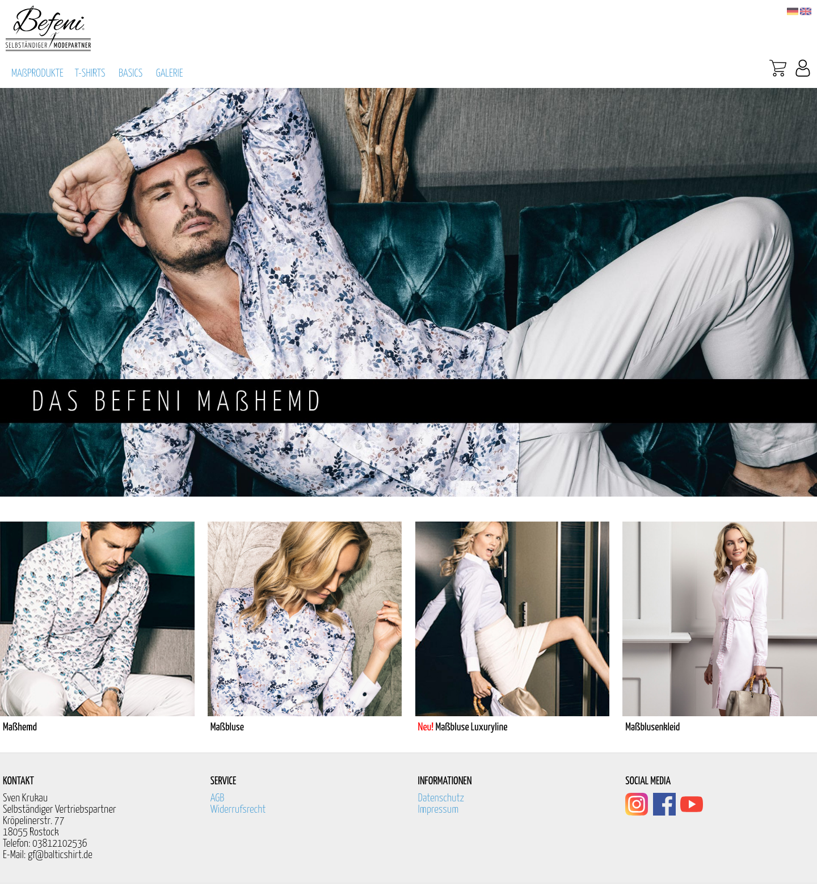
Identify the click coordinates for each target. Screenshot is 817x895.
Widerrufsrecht (238, 809)
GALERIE (169, 73)
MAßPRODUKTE (37, 73)
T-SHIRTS (90, 73)
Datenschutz (441, 798)
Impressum (438, 809)
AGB (217, 798)
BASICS (130, 73)
